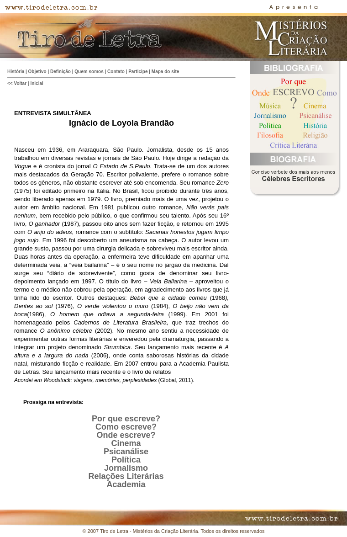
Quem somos (88, 71)
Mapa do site (165, 71)
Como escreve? (126, 426)
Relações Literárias (125, 476)
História (15, 71)
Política (126, 459)
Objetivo (37, 71)
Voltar (20, 83)
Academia (125, 484)
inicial (36, 83)
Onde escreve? (125, 435)
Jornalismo (126, 468)
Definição (60, 71)
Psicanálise (126, 451)
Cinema (126, 443)
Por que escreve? (126, 418)
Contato (116, 71)
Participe (137, 71)
